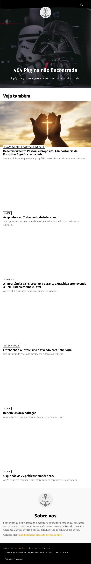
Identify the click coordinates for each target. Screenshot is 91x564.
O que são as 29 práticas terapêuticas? (28, 476)
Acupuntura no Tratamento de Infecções (29, 217)
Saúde (7, 213)
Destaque (9, 279)
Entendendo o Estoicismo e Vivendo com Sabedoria (37, 350)
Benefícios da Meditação (19, 413)
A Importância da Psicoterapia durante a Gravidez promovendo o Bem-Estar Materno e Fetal (44, 285)
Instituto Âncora (21, 548)
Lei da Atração (11, 346)
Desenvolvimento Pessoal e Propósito (24, 147)
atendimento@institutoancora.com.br (40, 534)
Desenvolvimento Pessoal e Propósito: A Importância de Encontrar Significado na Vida (40, 152)
